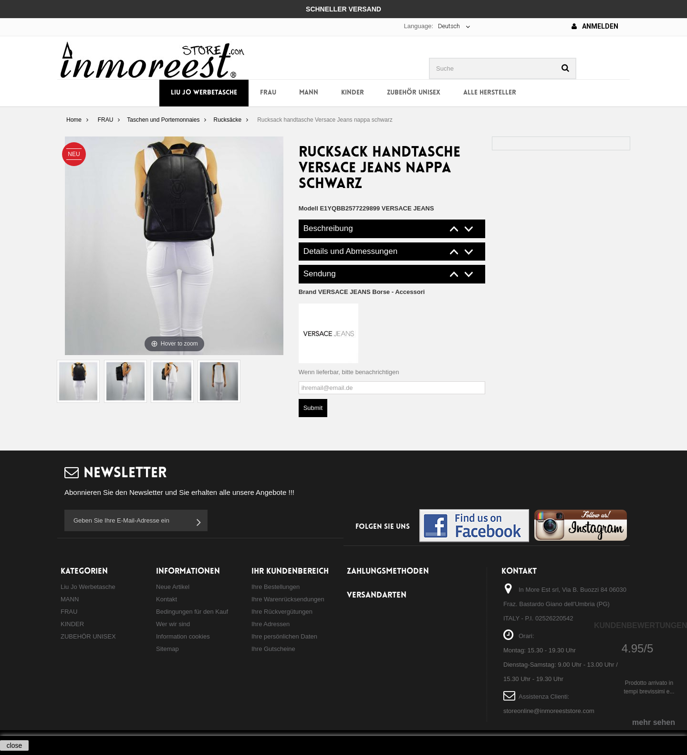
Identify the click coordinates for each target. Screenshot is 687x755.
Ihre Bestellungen (275, 586)
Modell (308, 208)
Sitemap (167, 648)
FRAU (268, 92)
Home (74, 119)
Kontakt (166, 599)
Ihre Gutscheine (273, 648)
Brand (362, 291)
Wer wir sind (173, 624)
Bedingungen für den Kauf (192, 611)
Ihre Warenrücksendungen (287, 599)
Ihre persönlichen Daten (284, 636)
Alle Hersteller (489, 92)
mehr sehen (653, 722)
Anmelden (595, 26)
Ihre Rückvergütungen (281, 611)
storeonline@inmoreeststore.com (548, 710)
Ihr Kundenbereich (290, 571)
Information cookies (183, 636)
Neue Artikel (172, 586)
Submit (313, 407)
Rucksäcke (227, 119)
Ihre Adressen (270, 624)
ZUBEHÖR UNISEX (413, 92)
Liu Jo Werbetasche (204, 92)
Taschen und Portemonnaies (163, 119)
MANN (308, 92)
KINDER (352, 92)
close (14, 745)
